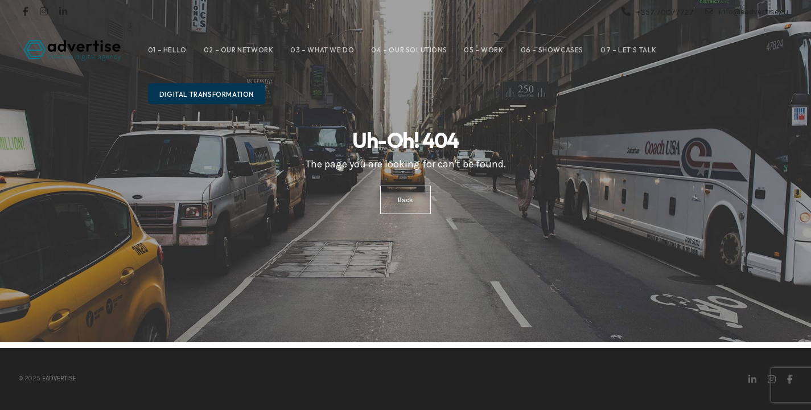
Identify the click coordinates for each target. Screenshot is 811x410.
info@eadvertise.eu (746, 11)
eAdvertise (59, 378)
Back (405, 200)
